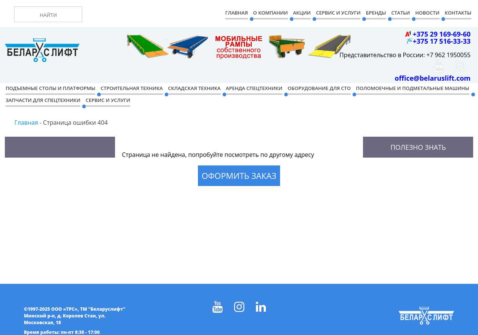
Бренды (376, 12)
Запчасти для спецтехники (43, 100)
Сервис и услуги (108, 100)
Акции (302, 12)
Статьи (400, 12)
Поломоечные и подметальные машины (412, 88)
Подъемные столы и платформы (50, 88)
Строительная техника (132, 88)
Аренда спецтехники (254, 88)
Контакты (458, 12)
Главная (236, 12)
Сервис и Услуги (338, 12)
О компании (270, 12)
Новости (427, 12)
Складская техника (194, 88)
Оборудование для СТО (319, 88)
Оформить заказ (239, 175)
